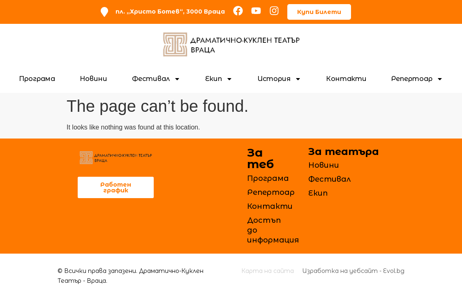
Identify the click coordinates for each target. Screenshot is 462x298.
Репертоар (417, 79)
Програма (37, 79)
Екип (219, 79)
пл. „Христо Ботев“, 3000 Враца (170, 11)
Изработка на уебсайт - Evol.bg (353, 271)
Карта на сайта (267, 271)
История (279, 79)
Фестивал (156, 79)
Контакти (346, 79)
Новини (93, 79)
